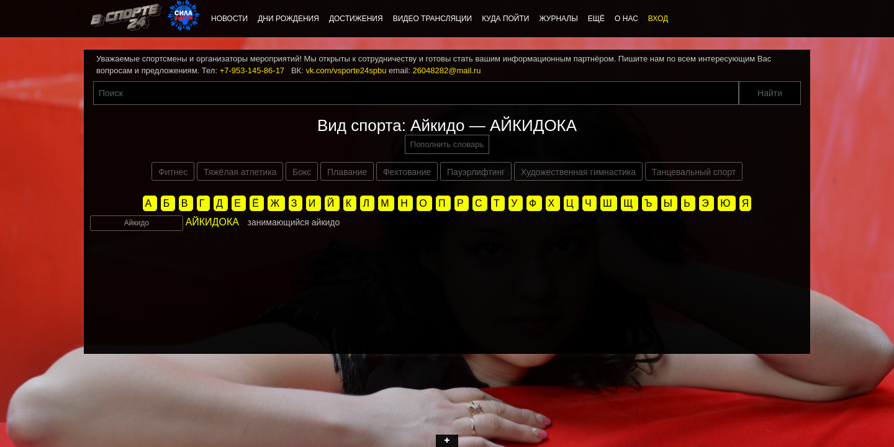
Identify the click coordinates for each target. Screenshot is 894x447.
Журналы (558, 18)
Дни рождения (288, 18)
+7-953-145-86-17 (252, 70)
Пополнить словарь (447, 144)
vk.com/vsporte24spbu (345, 70)
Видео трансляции (432, 18)
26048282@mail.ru (446, 70)
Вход (658, 18)
